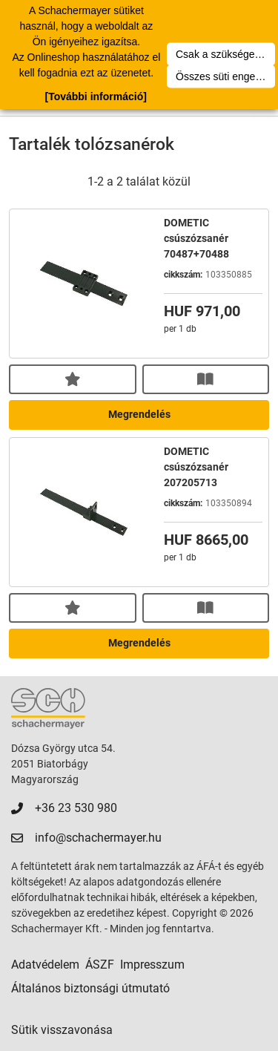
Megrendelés (139, 414)
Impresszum (152, 964)
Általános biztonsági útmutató (90, 988)
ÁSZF (99, 964)
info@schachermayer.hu (98, 838)
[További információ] (95, 96)
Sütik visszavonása (62, 1030)
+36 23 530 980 (76, 808)
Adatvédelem (45, 964)
